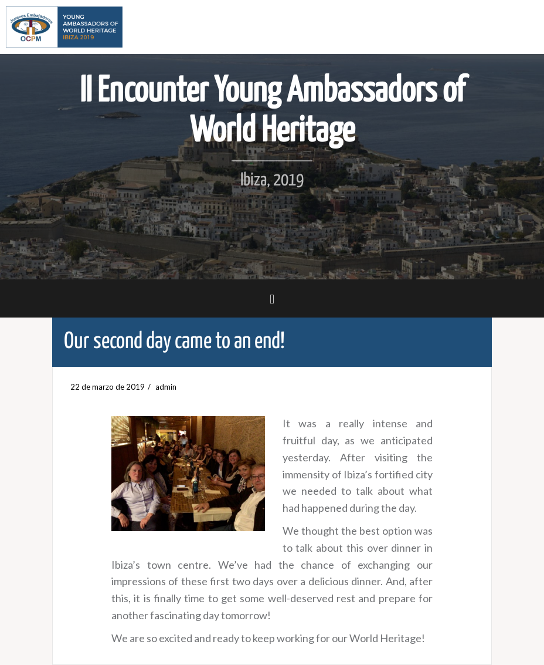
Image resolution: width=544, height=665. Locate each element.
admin (165, 386)
